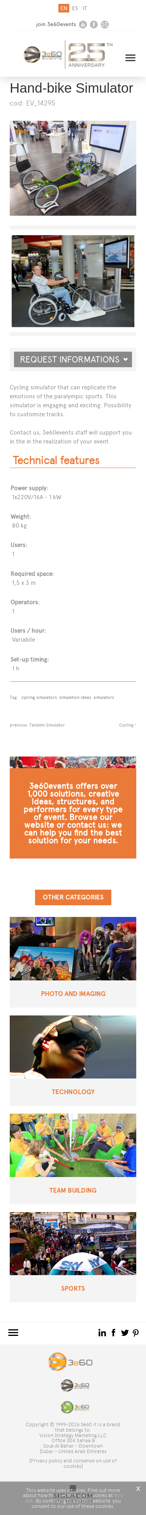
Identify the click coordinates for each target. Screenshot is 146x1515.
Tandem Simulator (47, 725)
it (85, 8)
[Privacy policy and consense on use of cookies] (73, 1463)
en (63, 8)
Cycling (126, 725)
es (75, 8)
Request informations (74, 359)
